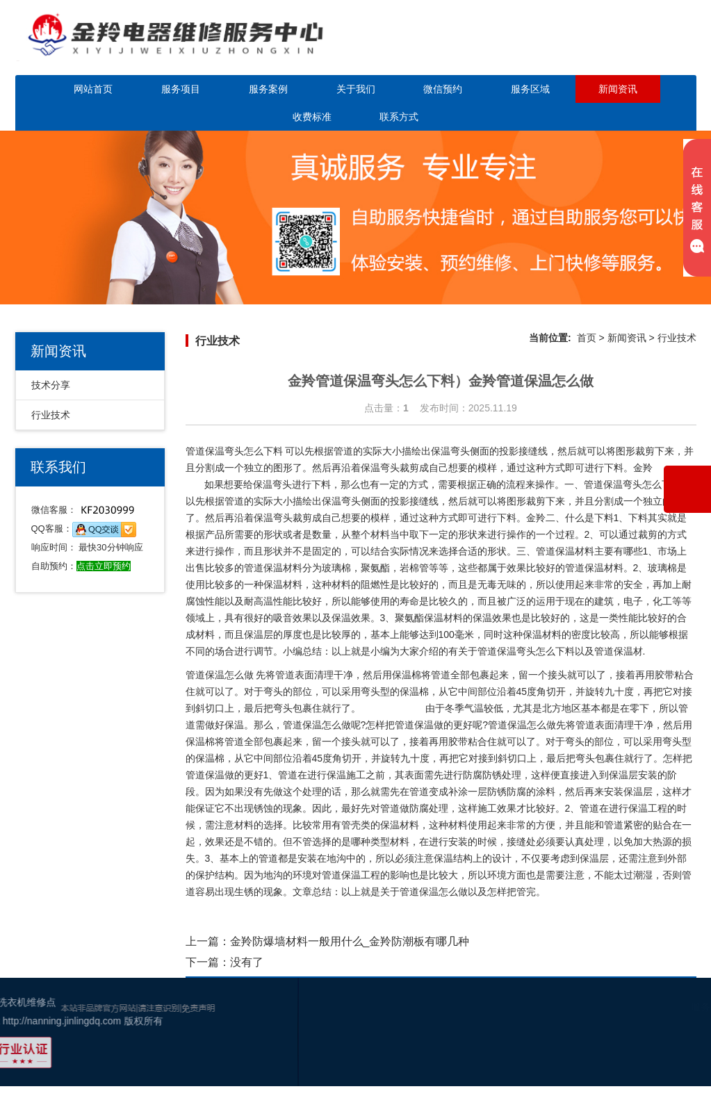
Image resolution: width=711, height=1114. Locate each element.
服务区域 (530, 89)
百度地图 (666, 1061)
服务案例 (268, 89)
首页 (586, 337)
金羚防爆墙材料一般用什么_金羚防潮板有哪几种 (350, 941)
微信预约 (442, 89)
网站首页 (93, 89)
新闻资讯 (617, 89)
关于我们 (355, 89)
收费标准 (312, 116)
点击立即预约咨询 (616, 47)
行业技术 (50, 414)
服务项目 (180, 89)
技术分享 (50, 385)
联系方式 (398, 116)
